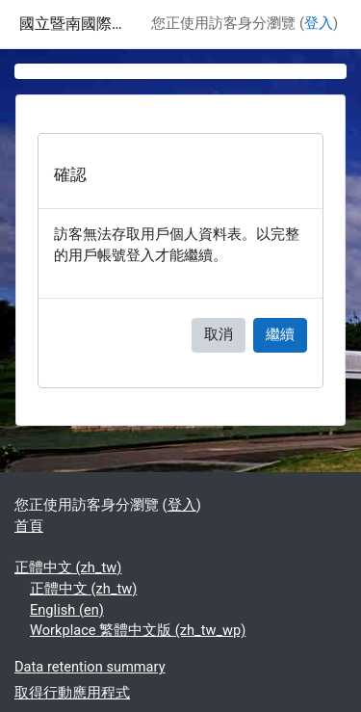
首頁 (28, 526)
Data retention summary (90, 666)
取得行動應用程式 (72, 692)
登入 (318, 23)
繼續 (280, 334)
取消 (218, 334)
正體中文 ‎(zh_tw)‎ (67, 567)
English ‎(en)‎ (67, 610)
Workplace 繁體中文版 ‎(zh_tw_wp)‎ (137, 630)
